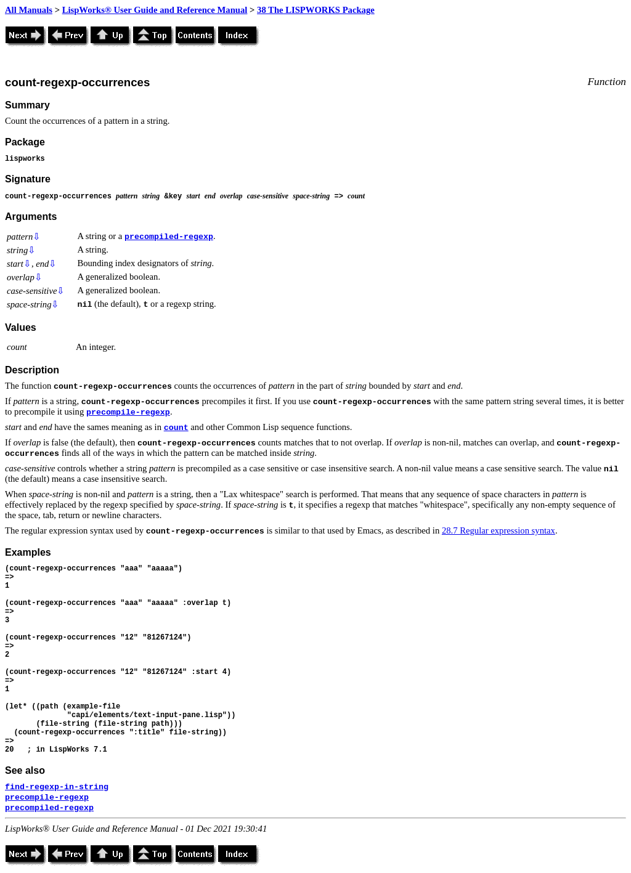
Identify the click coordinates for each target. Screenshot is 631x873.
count (176, 427)
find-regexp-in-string (56, 787)
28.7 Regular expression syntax (498, 530)
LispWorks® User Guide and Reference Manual (155, 10)
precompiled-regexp (168, 237)
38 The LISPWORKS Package (316, 10)
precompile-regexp (128, 412)
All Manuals (28, 10)
